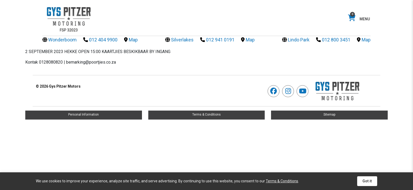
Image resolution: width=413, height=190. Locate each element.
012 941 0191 (217, 39)
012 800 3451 (333, 39)
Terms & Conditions (206, 114)
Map (131, 39)
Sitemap (329, 114)
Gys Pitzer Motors (58, 86)
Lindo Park (295, 39)
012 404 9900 (100, 39)
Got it (367, 181)
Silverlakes (179, 39)
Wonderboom (59, 39)
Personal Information (83, 114)
